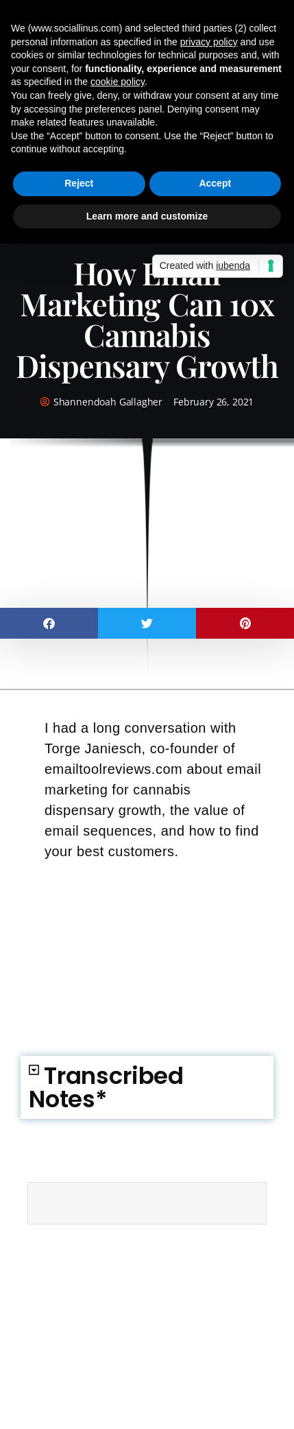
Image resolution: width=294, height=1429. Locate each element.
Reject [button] (78, 183)
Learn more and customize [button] (147, 216)
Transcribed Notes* (106, 1087)
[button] (49, 623)
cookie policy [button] (117, 81)
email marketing (160, 1245)
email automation (79, 1245)
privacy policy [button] (209, 41)
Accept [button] (215, 183)
